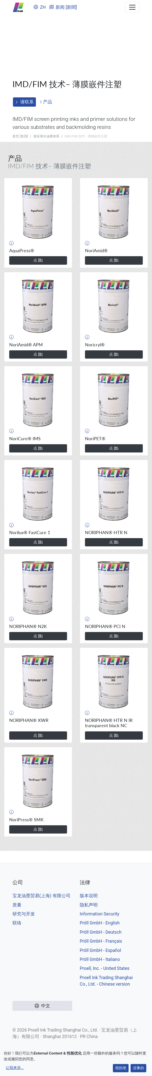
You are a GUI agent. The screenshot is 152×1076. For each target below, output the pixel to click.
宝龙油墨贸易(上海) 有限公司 (41, 895)
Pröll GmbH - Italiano (100, 959)
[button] (11, 243)
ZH (40, 7)
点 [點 (38, 260)
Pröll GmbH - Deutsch (101, 932)
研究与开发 (23, 913)
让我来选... (15, 1068)
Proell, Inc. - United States (104, 968)
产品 (45, 101)
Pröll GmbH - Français (101, 941)
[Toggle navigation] (132, 7)
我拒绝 (120, 1068)
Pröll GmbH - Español (100, 950)
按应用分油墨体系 (46, 136)
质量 (16, 904)
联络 (16, 922)
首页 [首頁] (20, 136)
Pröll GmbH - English (100, 922)
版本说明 (89, 895)
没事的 (138, 1068)
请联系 (24, 101)
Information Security (99, 913)
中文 (42, 1005)
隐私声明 (89, 904)
